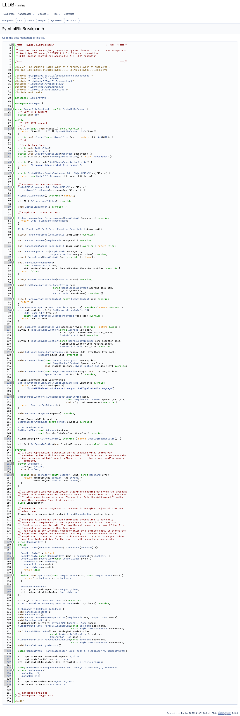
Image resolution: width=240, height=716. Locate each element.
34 (7, 137)
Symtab (44, 413)
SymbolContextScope (50, 352)
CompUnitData (34, 542)
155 (7, 474)
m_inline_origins (91, 662)
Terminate (41, 151)
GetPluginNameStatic (63, 156)
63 (7, 218)
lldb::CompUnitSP (29, 603)
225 (7, 670)
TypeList (43, 354)
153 (7, 469)
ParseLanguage (54, 218)
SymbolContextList (72, 346)
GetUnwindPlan (27, 430)
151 (7, 463)
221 (7, 659)
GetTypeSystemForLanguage (35, 382)
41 (7, 156)
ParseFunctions (37, 234)
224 (7, 667)
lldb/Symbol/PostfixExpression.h (51, 81)
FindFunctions (34, 360)
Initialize (42, 148)
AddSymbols (32, 413)
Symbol (61, 421)
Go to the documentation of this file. (23, 37)
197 (7, 592)
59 (7, 206)
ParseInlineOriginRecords (42, 645)
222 (7, 662)
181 (7, 547)
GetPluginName (49, 438)
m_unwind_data (63, 681)
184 (7, 556)
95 (7, 307)
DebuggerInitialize (47, 153)
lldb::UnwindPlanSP (30, 427)
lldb (20, 20)
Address (73, 329)
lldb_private (37, 97)
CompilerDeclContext (74, 287)
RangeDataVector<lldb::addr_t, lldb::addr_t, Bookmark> (80, 667)
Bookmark (33, 463)
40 (7, 153)
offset (35, 469)
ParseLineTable (35, 240)
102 (7, 326)
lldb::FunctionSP (29, 229)
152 (7, 466)
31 (7, 128)
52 (7, 187)
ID (36, 114)
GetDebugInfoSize (42, 444)
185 (7, 558)
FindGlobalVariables (38, 285)
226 (7, 673)
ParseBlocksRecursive (42, 279)
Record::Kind (83, 514)
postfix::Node (77, 622)
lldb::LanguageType (30, 218)
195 (7, 586)
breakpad (34, 103)
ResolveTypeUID (36, 307)
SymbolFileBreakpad (36, 109)
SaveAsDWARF (59, 622)
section (38, 466)
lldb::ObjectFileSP (78, 173)
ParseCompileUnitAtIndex (58, 603)
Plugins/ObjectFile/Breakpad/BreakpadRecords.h (60, 75)
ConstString (60, 285)
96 (7, 310)
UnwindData (35, 670)
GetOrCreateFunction (55, 229)
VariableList (61, 293)
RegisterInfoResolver (94, 628)
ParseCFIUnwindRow (37, 631)
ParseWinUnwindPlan (57, 639)
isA (27, 128)
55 (7, 195)
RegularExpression (65, 371)
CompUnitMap (34, 650)
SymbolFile (56, 20)
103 (7, 329)
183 (7, 553)
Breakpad (71, 20)
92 (7, 299)
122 (7, 382)
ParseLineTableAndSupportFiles (45, 617)
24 (7, 109)
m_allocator (58, 684)
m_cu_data (62, 659)
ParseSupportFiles (37, 251)
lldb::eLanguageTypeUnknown (49, 220)
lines (70, 514)
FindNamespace (55, 396)
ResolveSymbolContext (45, 329)
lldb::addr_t (26, 609)
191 (7, 575)
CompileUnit (72, 218)
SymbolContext (41, 265)
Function (62, 279)
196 (7, 589)
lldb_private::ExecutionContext (53, 315)
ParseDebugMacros (36, 246)
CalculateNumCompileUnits (47, 600)
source (30, 20)
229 (7, 681)
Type (21, 307)
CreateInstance (54, 173)
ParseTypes (35, 257)
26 (7, 114)
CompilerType (51, 326)
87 (7, 285)
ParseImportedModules (39, 262)
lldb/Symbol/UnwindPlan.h (46, 86)
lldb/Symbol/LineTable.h (45, 78)
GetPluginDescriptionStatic (68, 162)
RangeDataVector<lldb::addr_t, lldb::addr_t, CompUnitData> (86, 650)
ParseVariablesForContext (44, 299)
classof (40, 137)
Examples (69, 14)
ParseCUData (33, 614)
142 (7, 438)
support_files (33, 564)
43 (7, 162)
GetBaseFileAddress (48, 609)
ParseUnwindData (35, 620)
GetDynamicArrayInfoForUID (70, 310)
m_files (75, 656)
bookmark (57, 547)
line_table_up (33, 567)
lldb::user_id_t (57, 307)
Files (56, 14)
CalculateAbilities (43, 201)
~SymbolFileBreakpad (31, 195)
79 (7, 262)
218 (7, 650)
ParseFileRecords (36, 611)
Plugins (42, 20)
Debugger (66, 153)
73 (7, 246)
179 (7, 542)
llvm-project (8, 20)
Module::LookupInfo (65, 360)
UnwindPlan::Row (60, 636)
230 (7, 684)
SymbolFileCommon (74, 109)
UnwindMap (32, 667)
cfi (37, 673)
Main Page (9, 14)
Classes (43, 14)
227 (7, 675)
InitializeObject (36, 206)
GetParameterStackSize (32, 421)
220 (7, 656)
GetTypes (30, 352)
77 (7, 257)
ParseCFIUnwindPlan (57, 625)
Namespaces (26, 14)
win (37, 675)
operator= (46, 558)
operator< (44, 474)
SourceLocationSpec (80, 340)
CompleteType (33, 326)
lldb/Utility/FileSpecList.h (48, 89)
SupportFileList (60, 254)
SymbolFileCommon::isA (70, 131)
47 (7, 173)
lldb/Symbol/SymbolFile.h (46, 83)
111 (7, 352)
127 (7, 396)
